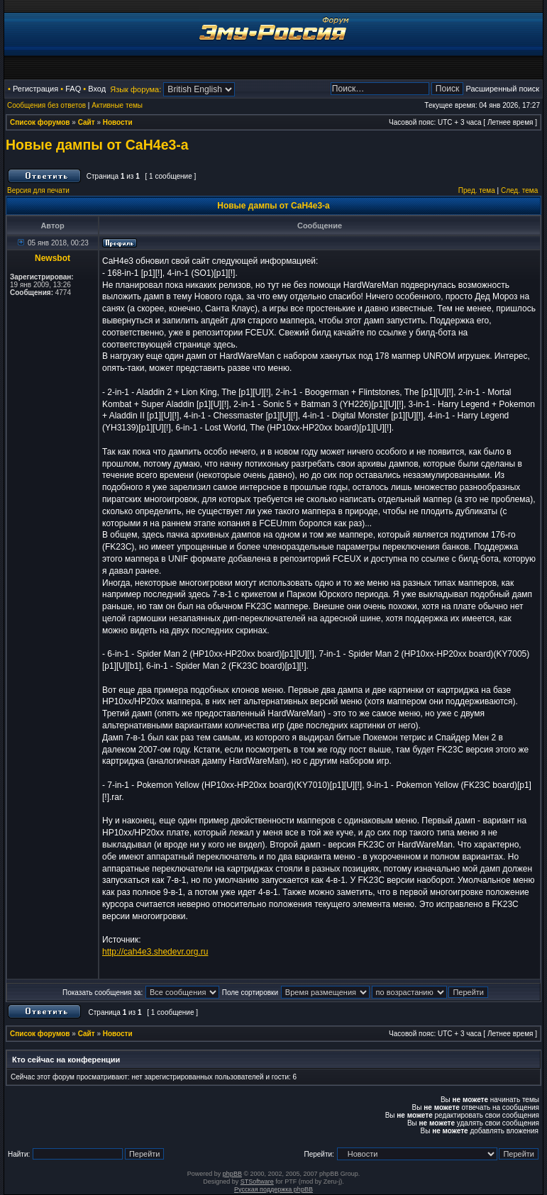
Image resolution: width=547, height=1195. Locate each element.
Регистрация (35, 88)
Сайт (86, 122)
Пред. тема (476, 190)
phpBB (232, 1173)
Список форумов (40, 122)
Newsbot (52, 258)
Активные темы (117, 105)
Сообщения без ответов (46, 105)
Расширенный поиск (502, 88)
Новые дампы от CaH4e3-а (97, 144)
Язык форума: (135, 89)
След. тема (519, 190)
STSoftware (257, 1181)
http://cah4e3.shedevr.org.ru (155, 952)
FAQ (73, 88)
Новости (118, 122)
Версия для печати (38, 190)
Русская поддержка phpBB (273, 1189)
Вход (97, 88)
